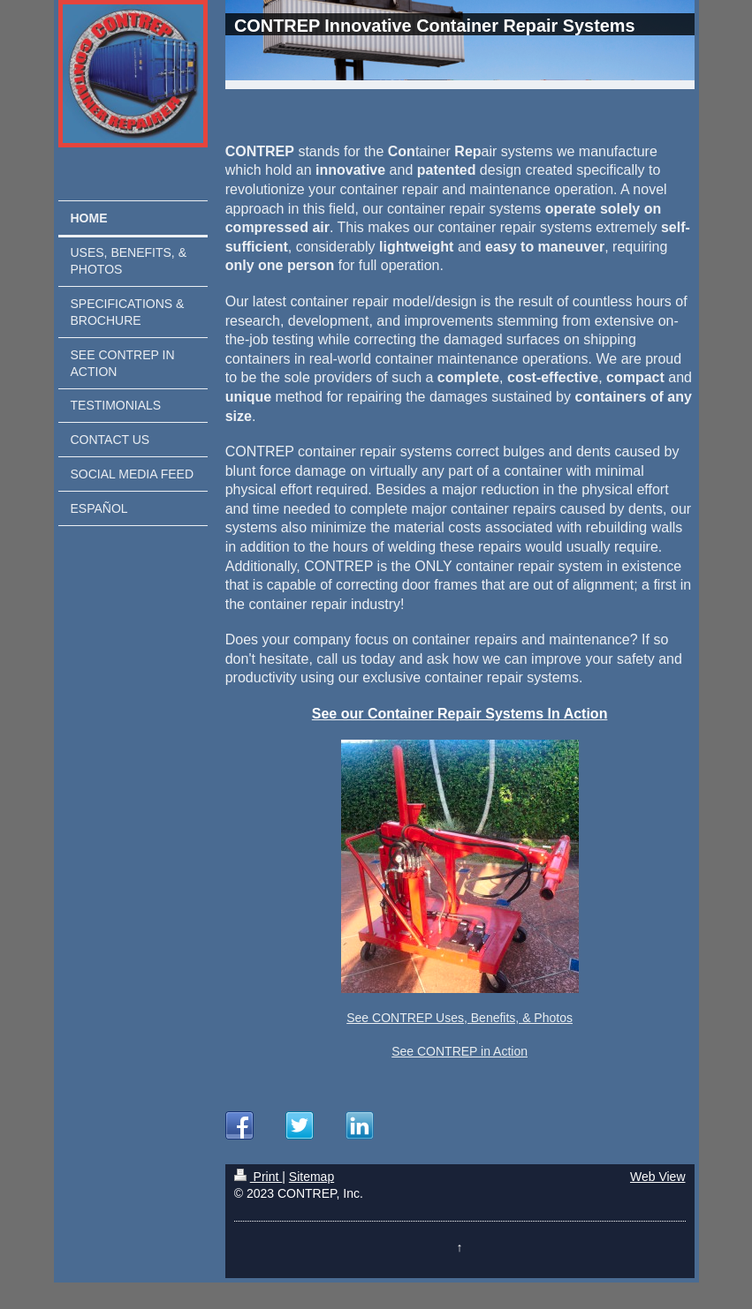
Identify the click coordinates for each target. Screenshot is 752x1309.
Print (258, 1177)
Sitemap (311, 1177)
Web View (658, 1177)
